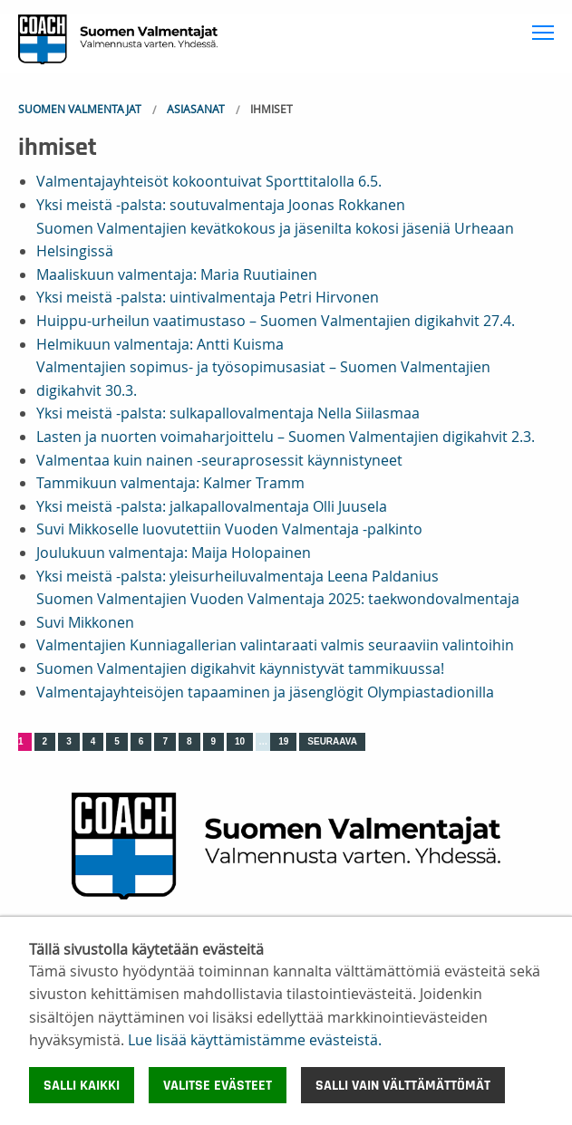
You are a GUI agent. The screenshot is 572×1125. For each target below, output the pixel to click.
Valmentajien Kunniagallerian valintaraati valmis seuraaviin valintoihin (275, 645)
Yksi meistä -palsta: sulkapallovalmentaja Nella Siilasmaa (228, 413)
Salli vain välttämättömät (402, 1085)
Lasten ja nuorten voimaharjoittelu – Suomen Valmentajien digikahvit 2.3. (285, 437)
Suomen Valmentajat (79, 108)
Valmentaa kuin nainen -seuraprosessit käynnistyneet (219, 460)
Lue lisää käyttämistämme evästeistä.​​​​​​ (255, 1040)
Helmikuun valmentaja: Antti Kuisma (160, 344)
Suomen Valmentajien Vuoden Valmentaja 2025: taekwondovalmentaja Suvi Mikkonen (277, 610)
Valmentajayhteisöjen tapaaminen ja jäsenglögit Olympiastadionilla (265, 692)
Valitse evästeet (217, 1085)
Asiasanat (196, 108)
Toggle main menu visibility (544, 29)
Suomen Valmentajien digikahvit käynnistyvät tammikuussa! (240, 668)
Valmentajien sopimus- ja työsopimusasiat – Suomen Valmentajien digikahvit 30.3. (263, 378)
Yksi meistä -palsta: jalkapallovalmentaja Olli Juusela (211, 506)
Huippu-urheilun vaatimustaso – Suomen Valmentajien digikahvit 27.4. (275, 321)
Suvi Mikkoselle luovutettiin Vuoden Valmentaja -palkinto (229, 529)
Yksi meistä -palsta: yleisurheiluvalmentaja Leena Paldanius (237, 576)
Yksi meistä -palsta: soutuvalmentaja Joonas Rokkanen (220, 205)
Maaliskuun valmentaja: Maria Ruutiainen (176, 274)
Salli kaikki (82, 1085)
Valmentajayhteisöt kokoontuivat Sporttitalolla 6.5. (209, 181)
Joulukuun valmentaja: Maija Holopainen (173, 552)
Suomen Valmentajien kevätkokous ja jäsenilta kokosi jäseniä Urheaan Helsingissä (275, 240)
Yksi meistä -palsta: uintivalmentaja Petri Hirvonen (207, 297)
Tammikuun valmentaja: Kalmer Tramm (170, 483)
